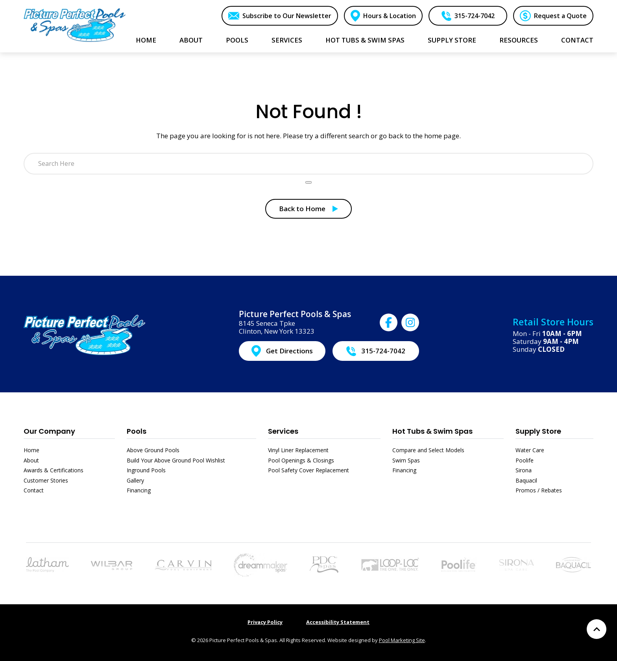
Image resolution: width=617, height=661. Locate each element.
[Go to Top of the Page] (596, 629)
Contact (34, 490)
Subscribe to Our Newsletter (286, 15)
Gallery (135, 480)
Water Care (529, 450)
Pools (136, 431)
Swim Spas (406, 460)
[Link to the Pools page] (47, 563)
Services (283, 431)
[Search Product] (308, 182)
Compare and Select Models (428, 450)
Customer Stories (46, 480)
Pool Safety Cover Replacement (308, 470)
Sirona (523, 470)
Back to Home (302, 208)
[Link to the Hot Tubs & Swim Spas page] (260, 563)
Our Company (49, 431)
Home (31, 450)
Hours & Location (389, 15)
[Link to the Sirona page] (516, 563)
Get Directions (289, 350)
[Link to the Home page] (75, 25)
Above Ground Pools (153, 450)
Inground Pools (146, 470)
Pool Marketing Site (402, 640)
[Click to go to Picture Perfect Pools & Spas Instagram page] (410, 322)
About (31, 460)
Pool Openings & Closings (301, 460)
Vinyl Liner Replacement (298, 450)
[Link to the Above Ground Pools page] (111, 564)
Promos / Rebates (538, 490)
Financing (139, 490)
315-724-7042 (474, 15)
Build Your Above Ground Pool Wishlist (176, 460)
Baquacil (526, 480)
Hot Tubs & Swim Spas (432, 431)
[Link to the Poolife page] (459, 563)
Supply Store (538, 431)
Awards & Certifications (53, 470)
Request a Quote (560, 15)
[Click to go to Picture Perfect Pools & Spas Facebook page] (388, 322)
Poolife (524, 460)
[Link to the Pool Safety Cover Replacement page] (389, 563)
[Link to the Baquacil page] (573, 563)
